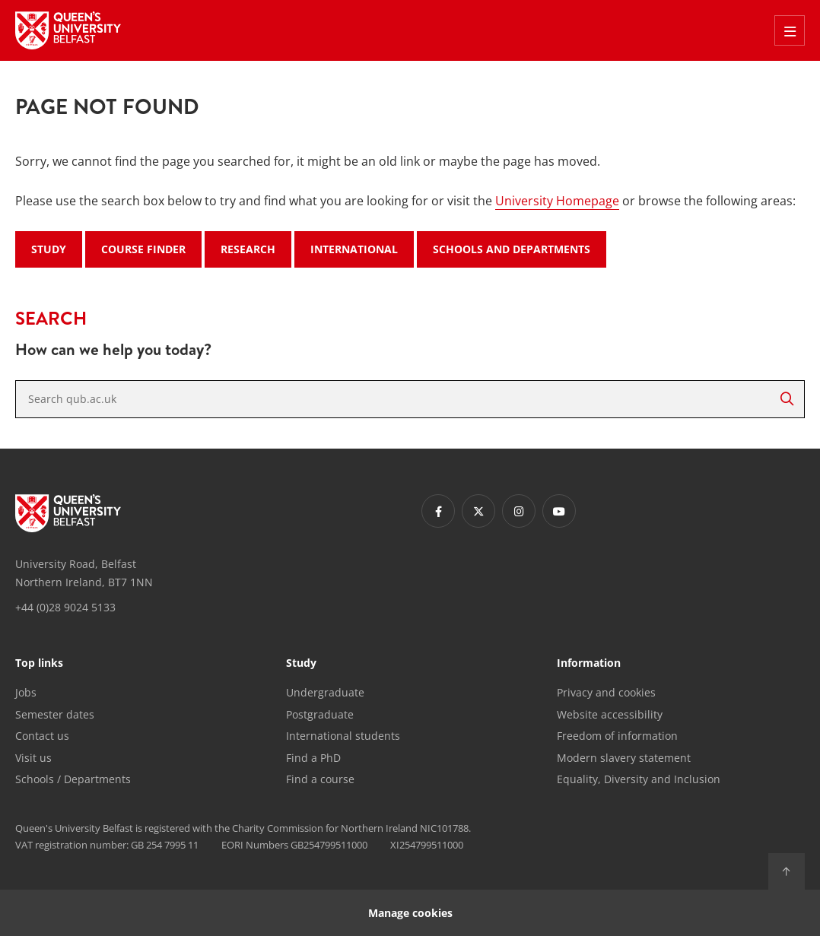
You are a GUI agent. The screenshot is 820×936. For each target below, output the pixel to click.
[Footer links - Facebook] (438, 511)
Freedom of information (617, 735)
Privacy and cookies (606, 692)
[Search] (787, 399)
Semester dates (54, 714)
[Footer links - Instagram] (519, 511)
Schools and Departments (511, 249)
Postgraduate (320, 714)
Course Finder (143, 249)
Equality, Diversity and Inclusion (638, 779)
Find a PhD (313, 757)
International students (343, 735)
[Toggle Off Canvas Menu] (789, 30)
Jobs (26, 692)
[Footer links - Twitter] (478, 511)
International (354, 249)
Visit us (33, 757)
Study (48, 249)
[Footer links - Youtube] (559, 511)
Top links (39, 664)
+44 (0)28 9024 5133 (65, 607)
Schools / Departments (73, 779)
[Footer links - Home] (68, 513)
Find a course (320, 779)
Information (589, 664)
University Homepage (557, 200)
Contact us (42, 735)
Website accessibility (610, 714)
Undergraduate (325, 692)
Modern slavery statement (624, 757)
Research (248, 249)
